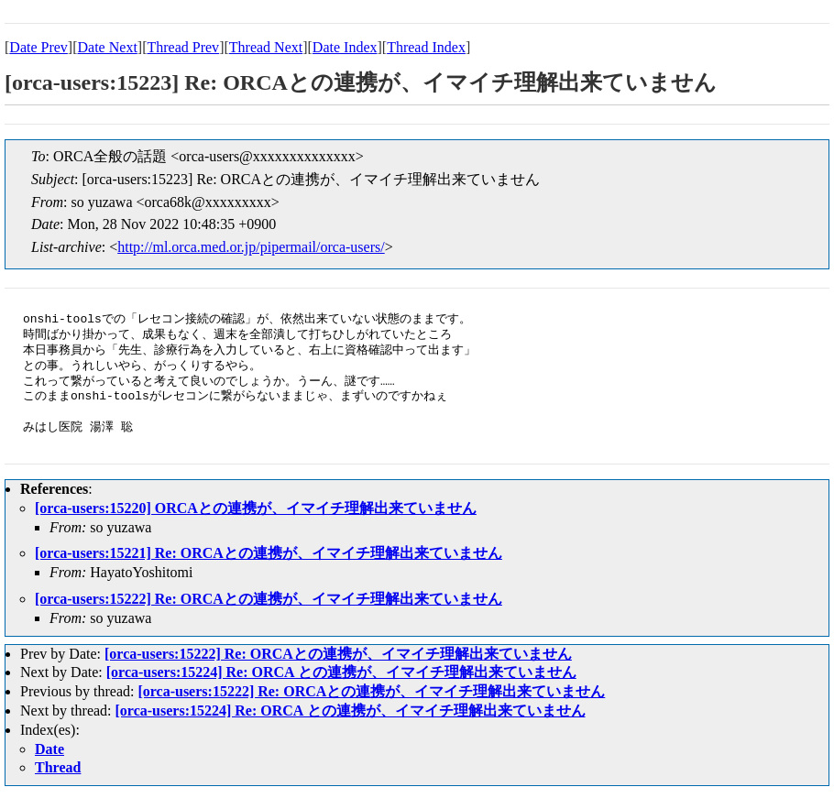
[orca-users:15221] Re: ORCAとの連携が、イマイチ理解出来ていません (268, 553)
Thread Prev (183, 47)
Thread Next (265, 47)
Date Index (345, 47)
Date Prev (38, 47)
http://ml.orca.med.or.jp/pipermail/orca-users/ (250, 247)
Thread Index (426, 47)
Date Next (107, 47)
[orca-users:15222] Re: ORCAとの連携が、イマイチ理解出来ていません (268, 599)
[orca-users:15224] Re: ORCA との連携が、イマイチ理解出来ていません (341, 672)
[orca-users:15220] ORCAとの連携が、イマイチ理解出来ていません (256, 508)
